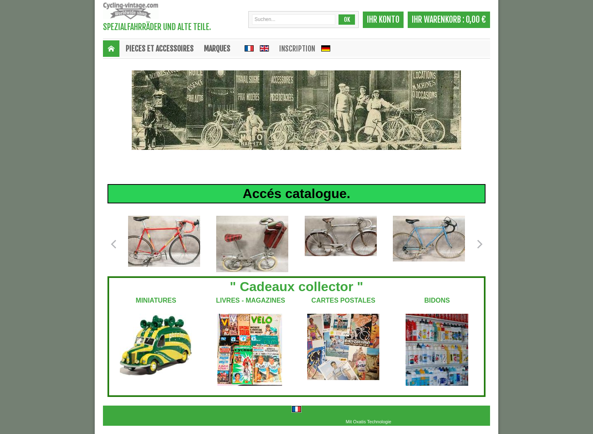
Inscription (297, 48)
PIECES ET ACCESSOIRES (160, 48)
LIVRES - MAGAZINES (249, 300)
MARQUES (217, 48)
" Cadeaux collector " (296, 286)
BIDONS (437, 300)
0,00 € (476, 19)
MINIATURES (156, 300)
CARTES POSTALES (343, 300)
